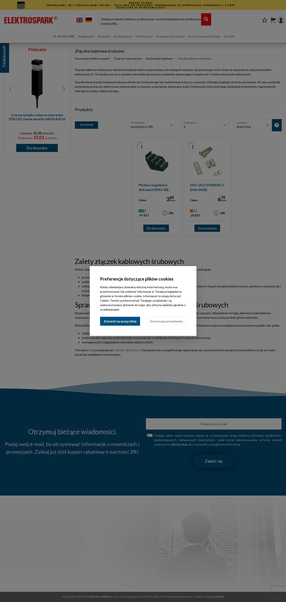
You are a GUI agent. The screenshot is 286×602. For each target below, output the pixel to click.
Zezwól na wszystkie (120, 321)
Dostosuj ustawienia (166, 321)
